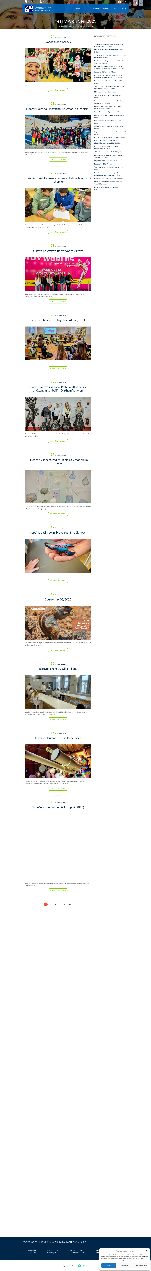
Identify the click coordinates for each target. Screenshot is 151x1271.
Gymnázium (95, 8)
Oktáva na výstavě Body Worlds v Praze (58, 315)
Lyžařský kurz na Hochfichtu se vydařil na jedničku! (58, 108)
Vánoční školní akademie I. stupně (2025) (58, 1132)
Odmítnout (124, 1265)
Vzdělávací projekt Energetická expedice (107, 95)
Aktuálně (78, 8)
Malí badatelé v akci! (101, 92)
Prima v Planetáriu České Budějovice (58, 1030)
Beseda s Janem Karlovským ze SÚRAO (107, 115)
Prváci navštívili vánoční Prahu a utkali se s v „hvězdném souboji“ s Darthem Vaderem (58, 518)
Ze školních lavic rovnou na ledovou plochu (108, 126)
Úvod (69, 8)
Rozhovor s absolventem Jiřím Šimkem (107, 121)
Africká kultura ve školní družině (105, 152)
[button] (147, 1251)
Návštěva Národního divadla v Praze (106, 81)
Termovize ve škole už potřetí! (104, 112)
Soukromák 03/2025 (58, 827)
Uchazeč (105, 8)
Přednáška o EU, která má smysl (105, 178)
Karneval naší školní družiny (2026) (106, 137)
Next (70, 1230)
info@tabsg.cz (51, 1253)
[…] (26, 85)
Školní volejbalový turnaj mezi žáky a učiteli (108, 167)
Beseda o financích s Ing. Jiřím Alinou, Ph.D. (58, 417)
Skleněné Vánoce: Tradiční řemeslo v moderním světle (58, 624)
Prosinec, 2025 (58, 37)
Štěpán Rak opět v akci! (102, 161)
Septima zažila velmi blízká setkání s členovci (58, 727)
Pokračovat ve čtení (58, 90)
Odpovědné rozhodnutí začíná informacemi (108, 132)
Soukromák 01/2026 (101, 72)
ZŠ (86, 8)
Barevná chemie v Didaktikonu (58, 929)
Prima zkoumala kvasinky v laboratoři (106, 187)
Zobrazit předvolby (141, 1265)
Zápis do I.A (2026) (100, 164)
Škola (114, 8)
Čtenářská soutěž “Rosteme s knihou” (106, 50)
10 (65, 1230)
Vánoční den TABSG (58, 42)
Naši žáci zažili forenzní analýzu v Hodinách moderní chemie (58, 212)
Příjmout (108, 1265)
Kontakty (123, 8)
